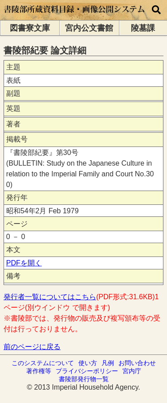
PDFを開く (24, 263)
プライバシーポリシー (87, 371)
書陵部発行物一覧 (84, 379)
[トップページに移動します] (75, 16)
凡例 (108, 362)
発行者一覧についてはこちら (50, 297)
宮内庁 (131, 371)
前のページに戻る (32, 346)
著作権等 (38, 371)
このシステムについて (43, 362)
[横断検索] (156, 10)
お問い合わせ (137, 362)
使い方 (87, 362)
